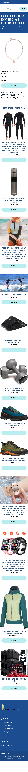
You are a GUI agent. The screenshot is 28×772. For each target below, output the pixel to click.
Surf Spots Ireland (9, 728)
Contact (10, 756)
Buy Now (14, 85)
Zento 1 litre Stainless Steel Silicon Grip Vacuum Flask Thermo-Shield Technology (14, 200)
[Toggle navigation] (3, 8)
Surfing (10, 71)
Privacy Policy (11, 758)
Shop (23, 8)
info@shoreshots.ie (6, 2)
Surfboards (16, 71)
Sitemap (18, 758)
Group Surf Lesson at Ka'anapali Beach (14, 295)
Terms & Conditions (18, 756)
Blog (5, 735)
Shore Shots (7, 725)
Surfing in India (8, 732)
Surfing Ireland (8, 722)
